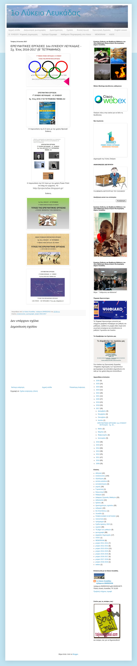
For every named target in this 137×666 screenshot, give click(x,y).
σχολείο (98, 527)
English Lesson (120, 30)
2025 (98, 384)
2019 (98, 402)
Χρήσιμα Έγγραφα (49, 34)
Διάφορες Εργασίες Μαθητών (106, 497)
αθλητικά (99, 473)
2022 (98, 393)
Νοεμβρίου (102, 414)
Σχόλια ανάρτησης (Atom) (29, 391)
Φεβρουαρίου (103, 435)
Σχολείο (70, 30)
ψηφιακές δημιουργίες (103, 535)
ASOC (111, 34)
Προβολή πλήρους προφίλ (103, 591)
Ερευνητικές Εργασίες (102, 30)
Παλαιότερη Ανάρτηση (77, 387)
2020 (98, 399)
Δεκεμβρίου (102, 411)
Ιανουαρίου (102, 438)
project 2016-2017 (40, 314)
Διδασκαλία (99, 500)
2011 (98, 457)
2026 (98, 381)
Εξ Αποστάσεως (101, 511)
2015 (98, 445)
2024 (98, 387)
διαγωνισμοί (100, 492)
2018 (98, 405)
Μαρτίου (101, 432)
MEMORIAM (100, 34)
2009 (98, 463)
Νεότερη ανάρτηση (17, 387)
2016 (98, 442)
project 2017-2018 (102, 559)
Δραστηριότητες (56, 30)
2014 (98, 448)
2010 (98, 460)
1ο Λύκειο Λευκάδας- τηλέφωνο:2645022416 (104, 582)
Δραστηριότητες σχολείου (104, 505)
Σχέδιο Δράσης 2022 (103, 524)
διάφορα (98, 495)
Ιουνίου (100, 420)
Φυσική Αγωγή (83, 30)
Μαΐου (100, 429)
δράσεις (98, 503)
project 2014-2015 (102, 551)
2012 (98, 454)
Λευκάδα (99, 513)
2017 (98, 408)
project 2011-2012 (102, 543)
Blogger (75, 654)
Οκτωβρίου (102, 417)
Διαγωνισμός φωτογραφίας (35, 30)
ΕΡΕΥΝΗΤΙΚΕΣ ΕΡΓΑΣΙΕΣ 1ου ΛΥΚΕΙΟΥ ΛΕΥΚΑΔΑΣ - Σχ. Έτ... (111, 424)
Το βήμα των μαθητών (103, 530)
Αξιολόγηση (100, 479)
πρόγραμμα (100, 522)
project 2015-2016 (102, 554)
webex (98, 565)
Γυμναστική (100, 489)
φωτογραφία (30, 314)
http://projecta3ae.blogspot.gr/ (48, 188)
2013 (98, 451)
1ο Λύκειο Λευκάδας (45, 12)
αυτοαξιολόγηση (101, 484)
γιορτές (98, 487)
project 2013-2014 (102, 548)
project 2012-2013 (102, 546)
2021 (98, 396)
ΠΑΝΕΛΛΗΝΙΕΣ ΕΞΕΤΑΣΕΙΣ (106, 516)
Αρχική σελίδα (14, 30)
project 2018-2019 (102, 562)
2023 (98, 390)
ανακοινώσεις (21, 314)
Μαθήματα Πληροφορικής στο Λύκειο (76, 34)
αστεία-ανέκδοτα (101, 481)
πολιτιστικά (99, 519)
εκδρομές (99, 508)
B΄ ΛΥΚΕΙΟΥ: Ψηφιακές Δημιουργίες (23, 34)
